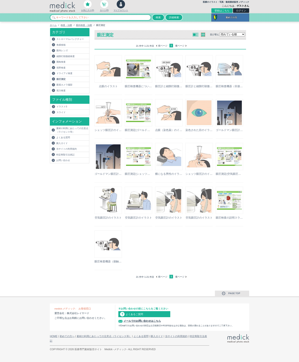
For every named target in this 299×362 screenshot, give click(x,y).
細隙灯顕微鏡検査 (65, 56)
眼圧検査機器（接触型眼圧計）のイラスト (120, 261)
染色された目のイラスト (200, 130)
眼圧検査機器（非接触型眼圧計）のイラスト (243, 86)
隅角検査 (61, 62)
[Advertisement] (74, 171)
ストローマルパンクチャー (70, 39)
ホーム (53, 25)
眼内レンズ (62, 50)
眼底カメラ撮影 (64, 84)
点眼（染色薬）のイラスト (171, 130)
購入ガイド (62, 143)
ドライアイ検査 (64, 73)
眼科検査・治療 (84, 25)
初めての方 (231, 17)
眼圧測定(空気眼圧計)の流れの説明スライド (242, 173)
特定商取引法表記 (65, 154)
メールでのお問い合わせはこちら (142, 321)
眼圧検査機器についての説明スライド (148, 86)
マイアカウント (121, 10)
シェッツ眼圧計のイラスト (110, 130)
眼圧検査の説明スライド (230, 217)
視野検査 (61, 67)
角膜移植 (61, 45)
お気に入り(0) (87, 10)
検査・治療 (66, 25)
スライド (61, 112)
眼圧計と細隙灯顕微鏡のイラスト (175, 86)
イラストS (61, 106)
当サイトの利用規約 (66, 149)
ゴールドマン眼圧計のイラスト (235, 130)
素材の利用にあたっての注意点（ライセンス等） (72, 130)
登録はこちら (221, 10)
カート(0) (104, 10)
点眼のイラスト (108, 86)
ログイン (241, 10)
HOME (54, 336)
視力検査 (61, 90)
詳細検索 (174, 17)
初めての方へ (67, 336)
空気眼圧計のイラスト (108, 217)
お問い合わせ (63, 160)
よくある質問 (63, 137)
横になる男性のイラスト (170, 173)
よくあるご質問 (134, 314)
